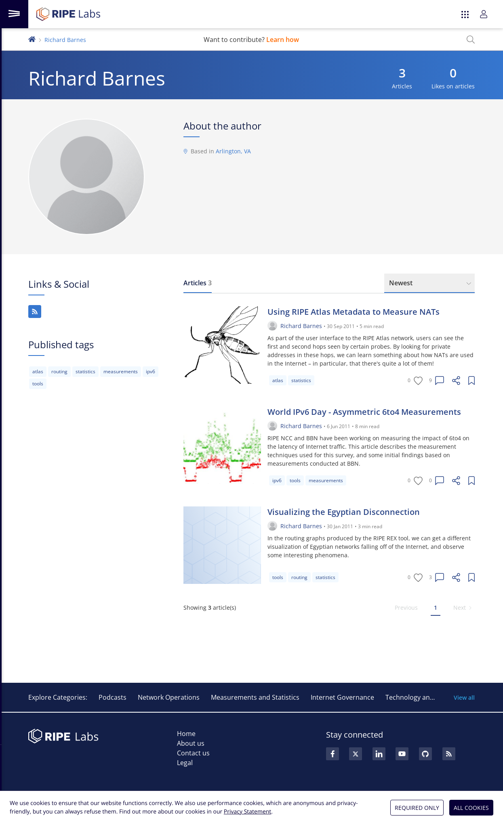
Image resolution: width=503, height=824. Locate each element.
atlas (37, 371)
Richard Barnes (301, 326)
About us (190, 743)
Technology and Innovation (426, 697)
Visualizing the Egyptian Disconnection (343, 511)
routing (59, 371)
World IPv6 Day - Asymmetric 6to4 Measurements (364, 411)
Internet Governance (342, 697)
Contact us (193, 753)
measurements (120, 371)
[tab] (197, 283)
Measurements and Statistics (255, 697)
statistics (85, 371)
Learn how (282, 39)
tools (37, 383)
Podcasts (112, 697)
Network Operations (169, 697)
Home (186, 733)
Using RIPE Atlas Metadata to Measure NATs (353, 311)
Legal (185, 762)
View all (464, 697)
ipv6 (150, 371)
